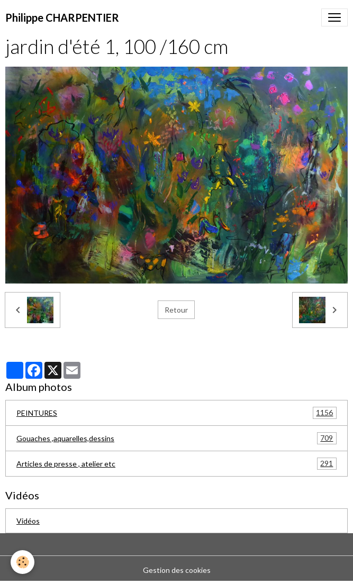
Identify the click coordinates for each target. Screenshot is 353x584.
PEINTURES (176, 413)
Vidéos (28, 520)
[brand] (62, 17)
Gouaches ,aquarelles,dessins (176, 438)
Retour (176, 309)
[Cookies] (22, 562)
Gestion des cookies (177, 569)
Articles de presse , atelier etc (176, 464)
